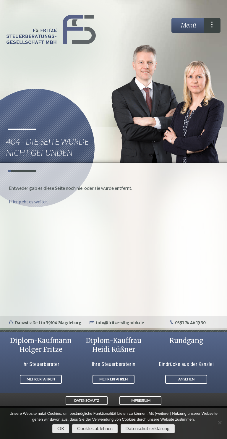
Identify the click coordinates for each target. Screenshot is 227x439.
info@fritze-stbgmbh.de (120, 322)
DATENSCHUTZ (86, 400)
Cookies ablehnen (95, 428)
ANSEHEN (186, 379)
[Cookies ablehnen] (220, 422)
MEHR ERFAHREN (41, 379)
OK (60, 428)
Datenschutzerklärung (147, 428)
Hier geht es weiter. (28, 201)
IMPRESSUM (140, 400)
